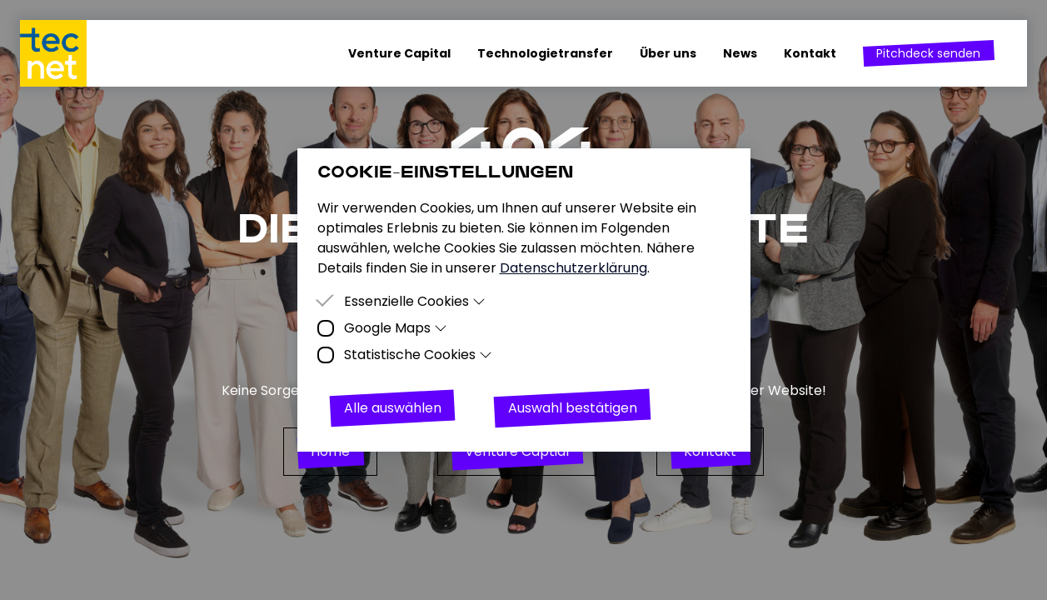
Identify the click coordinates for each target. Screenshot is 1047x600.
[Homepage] (60, 53)
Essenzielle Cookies (415, 301)
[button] (928, 53)
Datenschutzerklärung (573, 268)
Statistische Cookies (418, 354)
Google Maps (396, 328)
